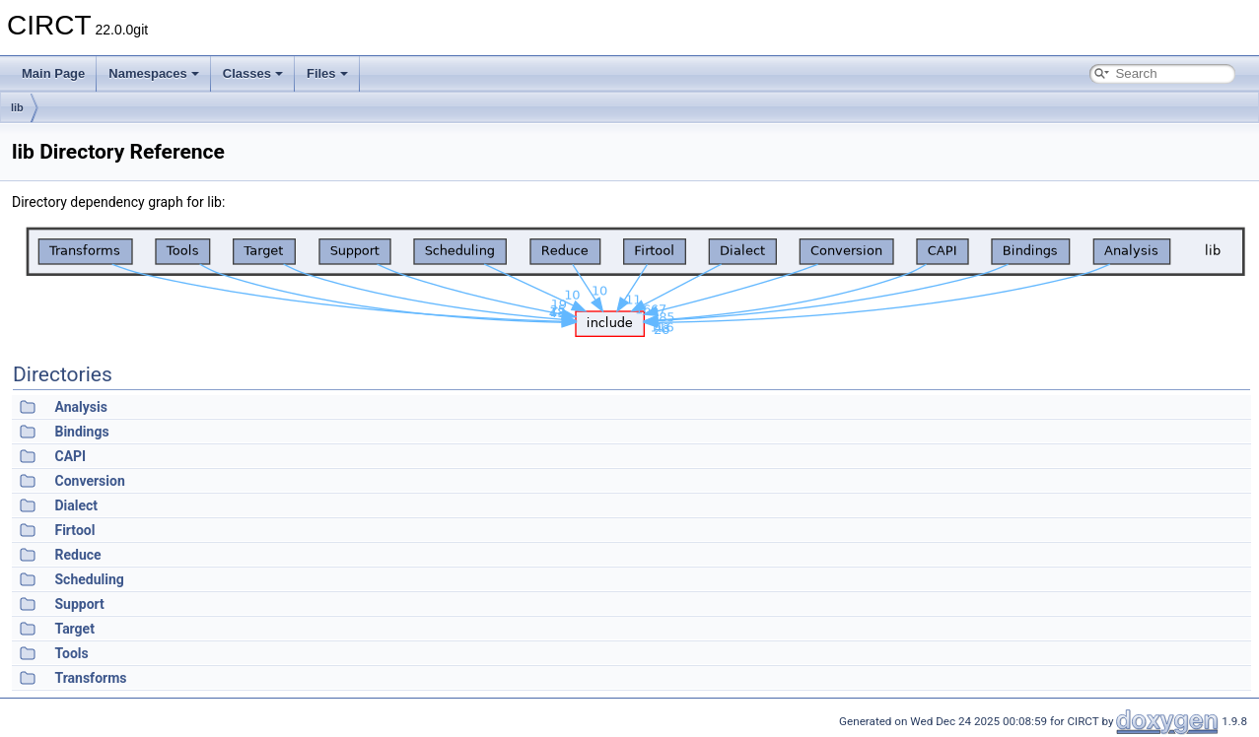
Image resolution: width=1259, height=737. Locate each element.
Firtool (74, 530)
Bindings (81, 431)
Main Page (53, 73)
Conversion (89, 481)
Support (79, 604)
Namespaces (153, 73)
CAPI (70, 456)
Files (327, 73)
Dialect (76, 505)
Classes (253, 73)
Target (74, 628)
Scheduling (88, 579)
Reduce (77, 555)
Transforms (90, 678)
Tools (71, 653)
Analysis (80, 407)
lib (17, 107)
